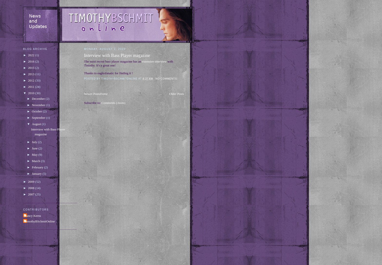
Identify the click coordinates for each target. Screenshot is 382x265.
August (37, 124)
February (38, 167)
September (39, 117)
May (35, 154)
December (39, 99)
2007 (31, 194)
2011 (31, 87)
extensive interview (155, 61)
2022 (31, 55)
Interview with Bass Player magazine (117, 55)
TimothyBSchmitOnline (39, 221)
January (37, 173)
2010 (31, 93)
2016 (31, 61)
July (35, 142)
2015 (31, 68)
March (36, 161)
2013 (31, 74)
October (37, 111)
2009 (31, 181)
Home (104, 94)
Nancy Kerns (32, 216)
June (35, 148)
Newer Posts (92, 94)
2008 (31, 188)
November (39, 105)
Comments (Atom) (113, 103)
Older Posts (176, 94)
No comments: (167, 78)
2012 (31, 80)
